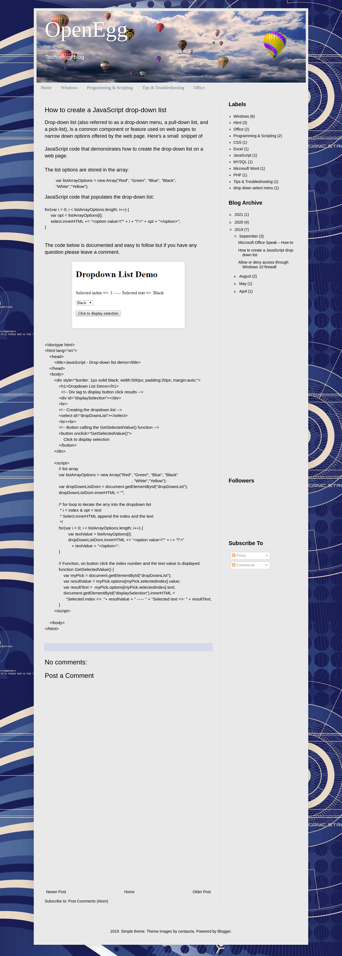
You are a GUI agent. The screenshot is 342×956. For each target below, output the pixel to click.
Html (238, 122)
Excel (238, 149)
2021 (239, 214)
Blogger (224, 931)
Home (46, 87)
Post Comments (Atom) (88, 901)
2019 (239, 229)
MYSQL (240, 162)
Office (199, 87)
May (243, 283)
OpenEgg (86, 29)
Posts (239, 555)
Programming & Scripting (110, 87)
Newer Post (56, 892)
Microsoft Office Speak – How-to (265, 242)
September (249, 236)
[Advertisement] (128, 843)
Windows (69, 87)
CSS (238, 142)
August (245, 276)
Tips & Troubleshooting (163, 87)
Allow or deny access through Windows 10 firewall (263, 264)
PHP (238, 175)
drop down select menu (253, 188)
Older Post (202, 892)
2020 (239, 222)
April (243, 291)
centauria (186, 931)
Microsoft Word (246, 168)
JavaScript (242, 155)
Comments (243, 565)
